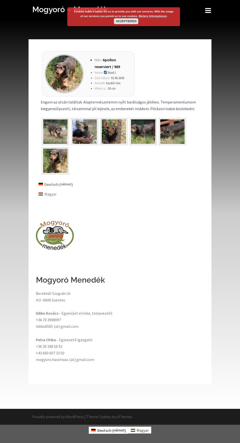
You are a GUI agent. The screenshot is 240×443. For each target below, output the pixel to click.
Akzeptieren (126, 21)
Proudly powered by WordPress (58, 416)
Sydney (105, 416)
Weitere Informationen (153, 16)
